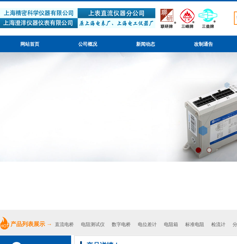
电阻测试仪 (93, 224)
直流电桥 (65, 224)
